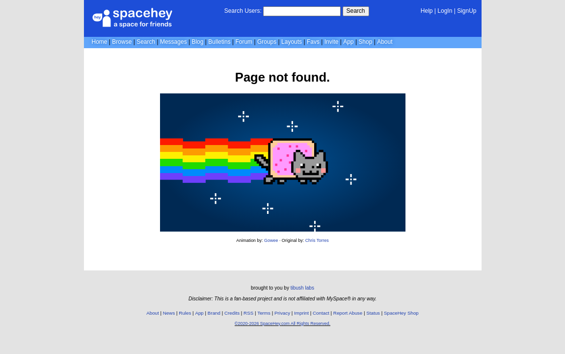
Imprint (301, 313)
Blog (197, 41)
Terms (263, 313)
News (169, 313)
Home (100, 41)
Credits (232, 313)
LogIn (444, 10)
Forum (243, 41)
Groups (266, 41)
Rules (185, 313)
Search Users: (243, 10)
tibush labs (302, 288)
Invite (331, 41)
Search (356, 10)
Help (427, 10)
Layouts (291, 41)
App (348, 41)
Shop (365, 41)
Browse (122, 41)
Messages (173, 41)
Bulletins (219, 41)
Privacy (282, 313)
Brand (214, 313)
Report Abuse (347, 313)
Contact (321, 313)
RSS (248, 313)
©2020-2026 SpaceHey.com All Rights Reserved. (282, 323)
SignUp (466, 10)
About (384, 41)
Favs (313, 41)
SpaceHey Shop (401, 313)
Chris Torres (317, 240)
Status (373, 313)
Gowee (271, 240)
